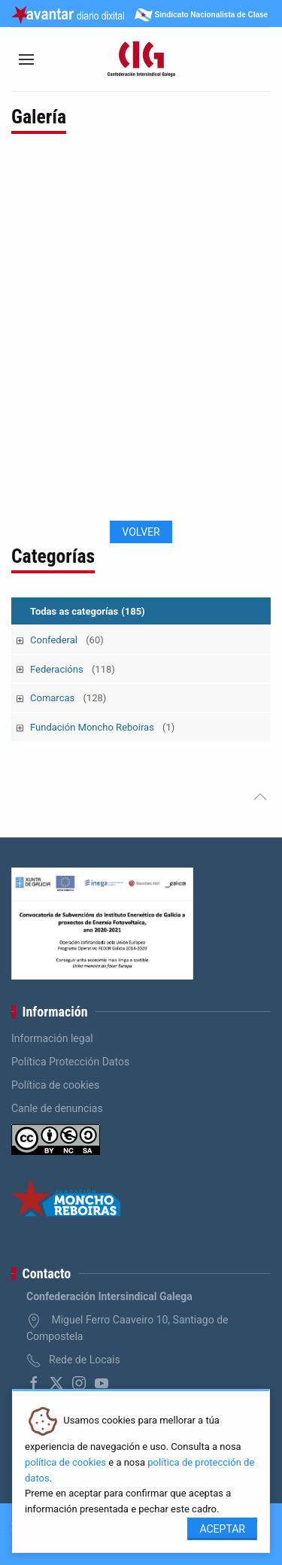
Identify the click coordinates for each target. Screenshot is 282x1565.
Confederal (67, 640)
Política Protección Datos (70, 1062)
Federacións (72, 669)
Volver (140, 532)
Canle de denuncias (57, 1108)
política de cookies (65, 1462)
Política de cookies (55, 1085)
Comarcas (68, 697)
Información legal (52, 1038)
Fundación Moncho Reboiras (102, 727)
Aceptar (222, 1529)
